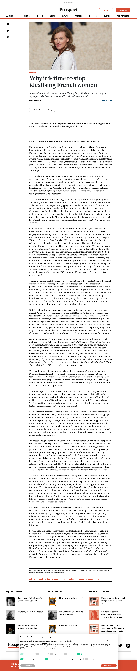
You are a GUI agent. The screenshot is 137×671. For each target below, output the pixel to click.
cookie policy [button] (69, 641)
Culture (65, 16)
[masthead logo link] (68, 10)
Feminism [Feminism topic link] (71, 579)
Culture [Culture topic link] (32, 579)
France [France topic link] (55, 579)
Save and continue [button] (108, 665)
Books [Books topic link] (62, 579)
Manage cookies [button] (28, 665)
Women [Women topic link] (81, 579)
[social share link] (8, 44)
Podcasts (93, 16)
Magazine (78, 16)
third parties (44, 643)
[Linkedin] (128, 646)
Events (107, 16)
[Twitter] (120, 646)
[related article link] (24, 602)
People (40, 16)
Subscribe (123, 10)
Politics (27, 16)
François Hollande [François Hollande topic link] (93, 579)
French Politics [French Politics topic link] (44, 579)
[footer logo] (15, 646)
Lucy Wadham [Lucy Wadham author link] (36, 101)
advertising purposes (49, 644)
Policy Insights (123, 16)
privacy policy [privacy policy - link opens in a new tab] (70, 640)
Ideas (52, 16)
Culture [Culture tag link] (32, 73)
